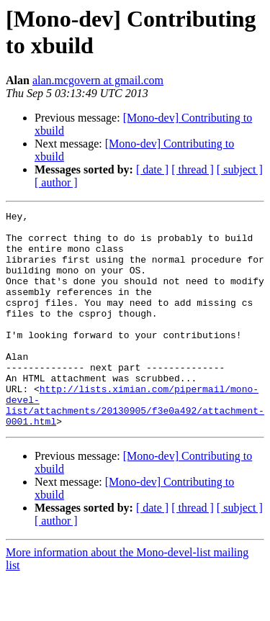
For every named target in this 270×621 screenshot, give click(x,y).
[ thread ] (192, 169)
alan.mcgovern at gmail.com (97, 80)
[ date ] (152, 169)
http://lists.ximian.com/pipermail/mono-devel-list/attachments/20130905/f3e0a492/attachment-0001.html (135, 445)
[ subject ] (240, 169)
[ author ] (56, 182)
